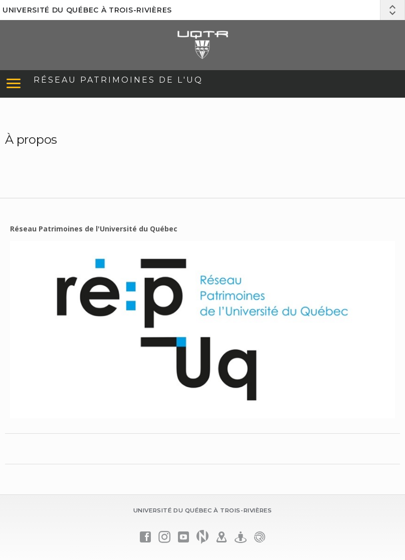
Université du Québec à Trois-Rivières (87, 10)
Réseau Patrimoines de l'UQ (118, 80)
